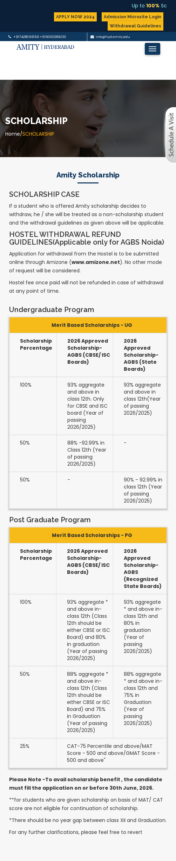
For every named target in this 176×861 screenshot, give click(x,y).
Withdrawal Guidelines (135, 26)
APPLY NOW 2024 (75, 16)
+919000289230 (53, 37)
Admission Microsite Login (132, 16)
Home (12, 133)
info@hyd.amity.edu (113, 37)
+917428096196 (26, 37)
